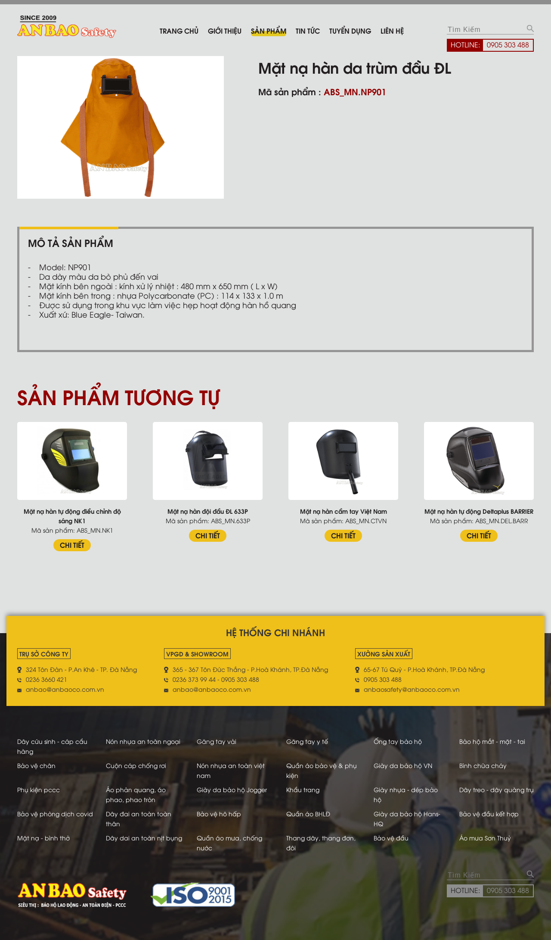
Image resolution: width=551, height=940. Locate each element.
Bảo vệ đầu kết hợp (489, 813)
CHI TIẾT (72, 545)
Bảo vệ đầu (391, 838)
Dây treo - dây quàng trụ (496, 789)
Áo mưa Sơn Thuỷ (485, 838)
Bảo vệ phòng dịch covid (55, 813)
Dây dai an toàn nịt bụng (144, 838)
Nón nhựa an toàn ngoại (143, 741)
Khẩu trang (302, 789)
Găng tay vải (216, 741)
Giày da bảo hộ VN (403, 765)
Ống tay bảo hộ (398, 741)
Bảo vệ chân (36, 765)
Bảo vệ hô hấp (219, 813)
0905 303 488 (508, 44)
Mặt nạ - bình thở (43, 838)
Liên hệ (392, 30)
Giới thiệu (224, 30)
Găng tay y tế (307, 741)
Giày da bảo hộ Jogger (232, 789)
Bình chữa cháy (483, 765)
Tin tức (308, 30)
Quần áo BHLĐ (308, 813)
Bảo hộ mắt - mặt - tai (492, 741)
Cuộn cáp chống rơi (136, 765)
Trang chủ (179, 30)
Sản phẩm (268, 30)
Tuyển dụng (350, 30)
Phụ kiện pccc (38, 789)
